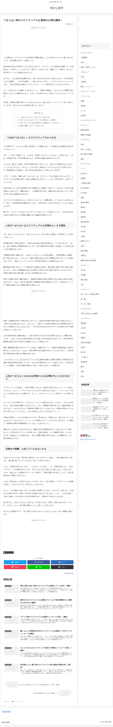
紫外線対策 (85, 130)
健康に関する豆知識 (88, 260)
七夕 (82, 285)
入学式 (83, 328)
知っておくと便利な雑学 (90, 294)
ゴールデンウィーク (88, 120)
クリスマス (85, 140)
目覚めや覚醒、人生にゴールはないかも (31, 126)
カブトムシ (85, 125)
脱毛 (82, 367)
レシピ (83, 111)
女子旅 (83, 227)
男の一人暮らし (86, 149)
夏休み (83, 207)
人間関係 (84, 57)
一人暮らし (85, 357)
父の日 (83, 270)
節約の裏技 (85, 202)
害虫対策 (84, 362)
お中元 (83, 231)
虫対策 (83, 115)
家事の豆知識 (86, 135)
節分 (82, 376)
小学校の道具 (86, 183)
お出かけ (84, 173)
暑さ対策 (84, 280)
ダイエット (85, 72)
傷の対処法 (85, 222)
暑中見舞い (85, 251)
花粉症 (83, 217)
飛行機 (83, 323)
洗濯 (82, 101)
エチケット (85, 265)
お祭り (83, 347)
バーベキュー (86, 318)
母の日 (83, 352)
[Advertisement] (38, 42)
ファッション (86, 96)
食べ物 (83, 299)
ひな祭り (84, 193)
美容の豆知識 (86, 342)
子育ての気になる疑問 (89, 313)
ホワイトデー (86, 164)
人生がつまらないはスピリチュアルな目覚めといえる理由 (37, 120)
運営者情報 (6, 714)
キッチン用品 (86, 304)
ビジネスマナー (86, 309)
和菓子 (83, 338)
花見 (82, 371)
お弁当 (83, 333)
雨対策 (83, 212)
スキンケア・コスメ (88, 91)
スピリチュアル (8, 553)
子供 (82, 77)
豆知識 (83, 82)
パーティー (85, 289)
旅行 (82, 159)
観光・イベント (86, 86)
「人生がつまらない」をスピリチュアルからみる (34, 117)
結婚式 (83, 178)
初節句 (83, 106)
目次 (36, 113)
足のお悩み (85, 188)
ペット (83, 169)
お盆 (82, 246)
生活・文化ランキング (87, 439)
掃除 (82, 198)
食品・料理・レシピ (88, 67)
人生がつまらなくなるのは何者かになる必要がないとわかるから (39, 123)
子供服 (83, 275)
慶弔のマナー (86, 241)
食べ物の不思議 (86, 154)
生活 (82, 62)
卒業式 (83, 256)
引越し (83, 236)
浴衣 (82, 144)
